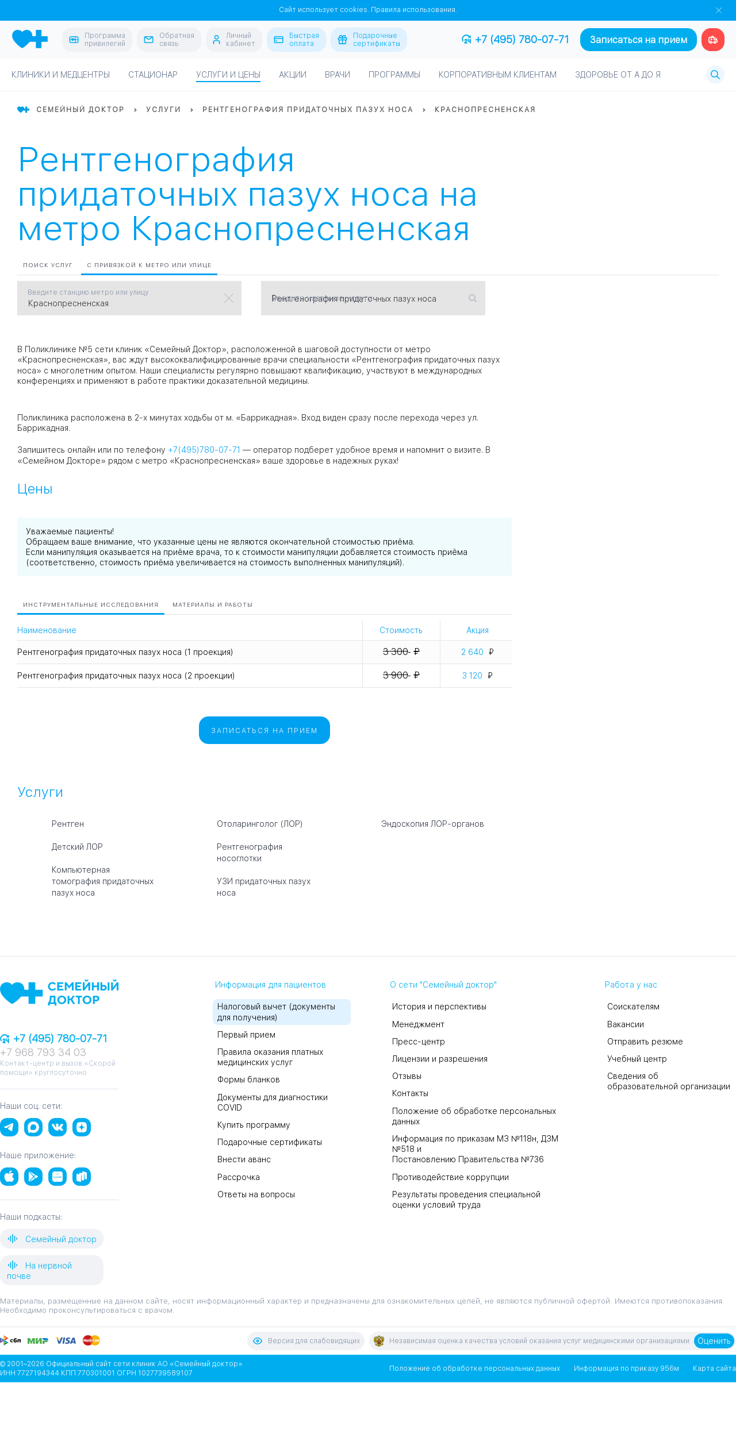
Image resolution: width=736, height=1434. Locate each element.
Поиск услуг (48, 264)
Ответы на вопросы (256, 1194)
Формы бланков (248, 1079)
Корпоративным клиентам (498, 74)
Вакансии (625, 1024)
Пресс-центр (418, 1041)
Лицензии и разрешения (440, 1058)
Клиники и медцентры (61, 74)
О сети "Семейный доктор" (443, 984)
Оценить (714, 1341)
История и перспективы (439, 1006)
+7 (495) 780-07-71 (515, 39)
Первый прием (246, 1034)
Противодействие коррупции (450, 1177)
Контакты (410, 1093)
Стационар (153, 74)
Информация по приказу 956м (626, 1368)
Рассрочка (238, 1177)
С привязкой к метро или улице (149, 264)
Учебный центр (637, 1058)
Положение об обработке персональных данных (474, 1368)
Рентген (68, 823)
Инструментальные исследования (91, 604)
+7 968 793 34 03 (43, 1052)
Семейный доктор (52, 1238)
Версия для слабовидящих (306, 1341)
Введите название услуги (322, 298)
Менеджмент (418, 1024)
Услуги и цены (228, 74)
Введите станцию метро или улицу (88, 292)
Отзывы (406, 1076)
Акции (292, 74)
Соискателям (633, 1006)
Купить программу (253, 1125)
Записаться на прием (638, 39)
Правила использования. (414, 10)
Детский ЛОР (77, 846)
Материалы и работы (212, 604)
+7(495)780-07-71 (204, 449)
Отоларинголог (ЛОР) (260, 823)
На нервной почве (39, 1270)
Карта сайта (714, 1368)
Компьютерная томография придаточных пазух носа (103, 881)
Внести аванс (244, 1159)
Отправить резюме (645, 1041)
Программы (394, 74)
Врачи (337, 74)
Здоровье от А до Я (618, 74)
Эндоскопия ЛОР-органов (432, 823)
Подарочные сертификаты (269, 1142)
